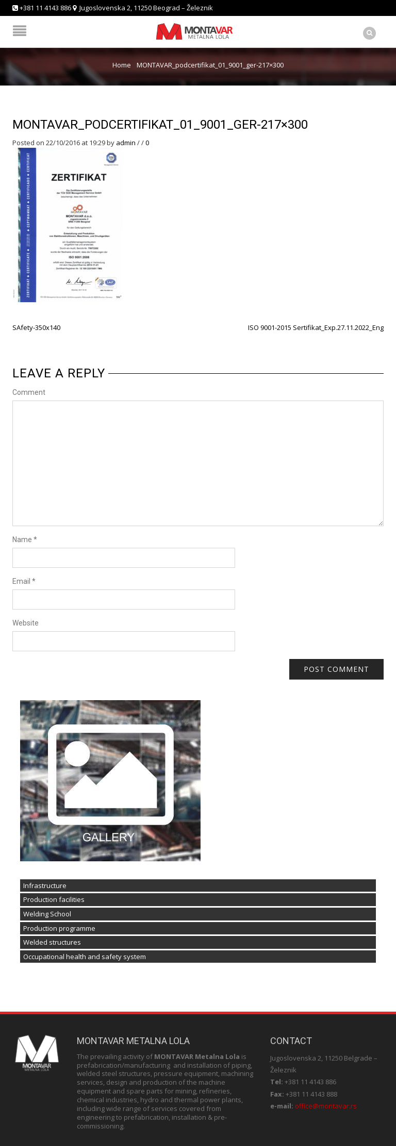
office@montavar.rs (326, 1105)
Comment (28, 392)
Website (25, 623)
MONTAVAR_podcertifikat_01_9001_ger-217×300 (160, 124)
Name (24, 539)
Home (121, 65)
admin (126, 142)
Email (24, 581)
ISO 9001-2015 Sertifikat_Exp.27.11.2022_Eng (316, 327)
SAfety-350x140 (36, 327)
